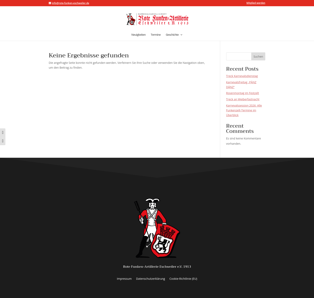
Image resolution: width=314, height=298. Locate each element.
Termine (156, 35)
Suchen (258, 56)
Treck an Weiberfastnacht (242, 99)
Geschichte (172, 35)
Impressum (124, 279)
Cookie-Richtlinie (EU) (183, 279)
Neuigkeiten (138, 35)
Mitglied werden (255, 3)
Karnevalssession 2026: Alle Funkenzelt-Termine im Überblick (244, 110)
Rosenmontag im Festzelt (242, 93)
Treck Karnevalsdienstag (242, 76)
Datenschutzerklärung (150, 279)
